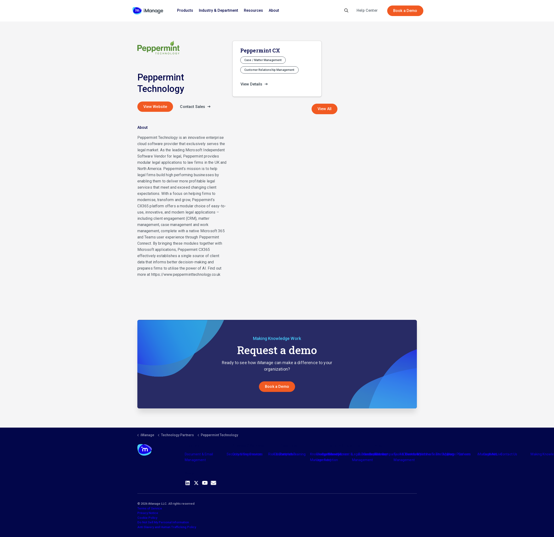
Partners (286, 454)
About (274, 10)
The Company (386, 454)
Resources (253, 10)
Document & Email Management (199, 457)
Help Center (367, 10)
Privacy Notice (147, 513)
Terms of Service (149, 508)
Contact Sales (196, 107)
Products (185, 10)
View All (324, 109)
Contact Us (508, 454)
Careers (465, 454)
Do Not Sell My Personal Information (163, 522)
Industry (333, 454)
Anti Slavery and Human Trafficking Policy (166, 527)
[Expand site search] (346, 10)
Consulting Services (247, 454)
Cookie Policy (147, 518)
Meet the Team (428, 454)
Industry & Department (218, 10)
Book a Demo (405, 11)
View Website (155, 106)
